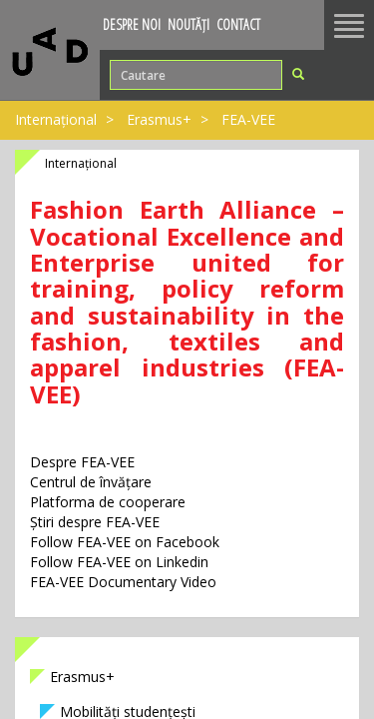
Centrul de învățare (91, 481)
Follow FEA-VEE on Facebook (124, 541)
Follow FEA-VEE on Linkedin (119, 561)
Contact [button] (238, 24)
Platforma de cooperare (108, 501)
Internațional (56, 119)
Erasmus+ (159, 119)
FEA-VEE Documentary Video (123, 581)
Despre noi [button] (132, 24)
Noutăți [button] (188, 24)
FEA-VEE (248, 119)
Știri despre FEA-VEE (95, 521)
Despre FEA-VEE (82, 461)
